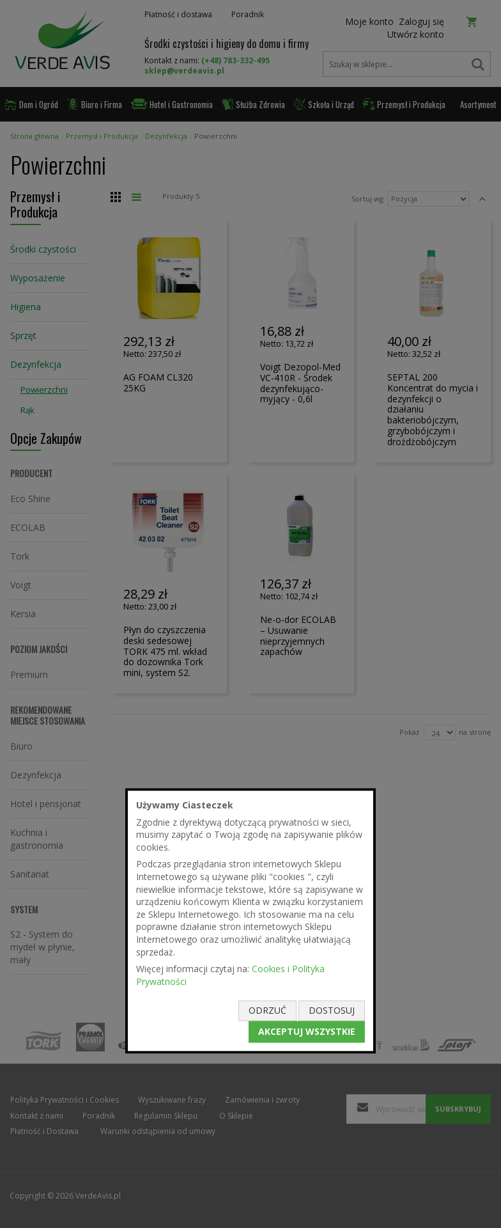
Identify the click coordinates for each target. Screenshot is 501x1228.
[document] (250, 920)
